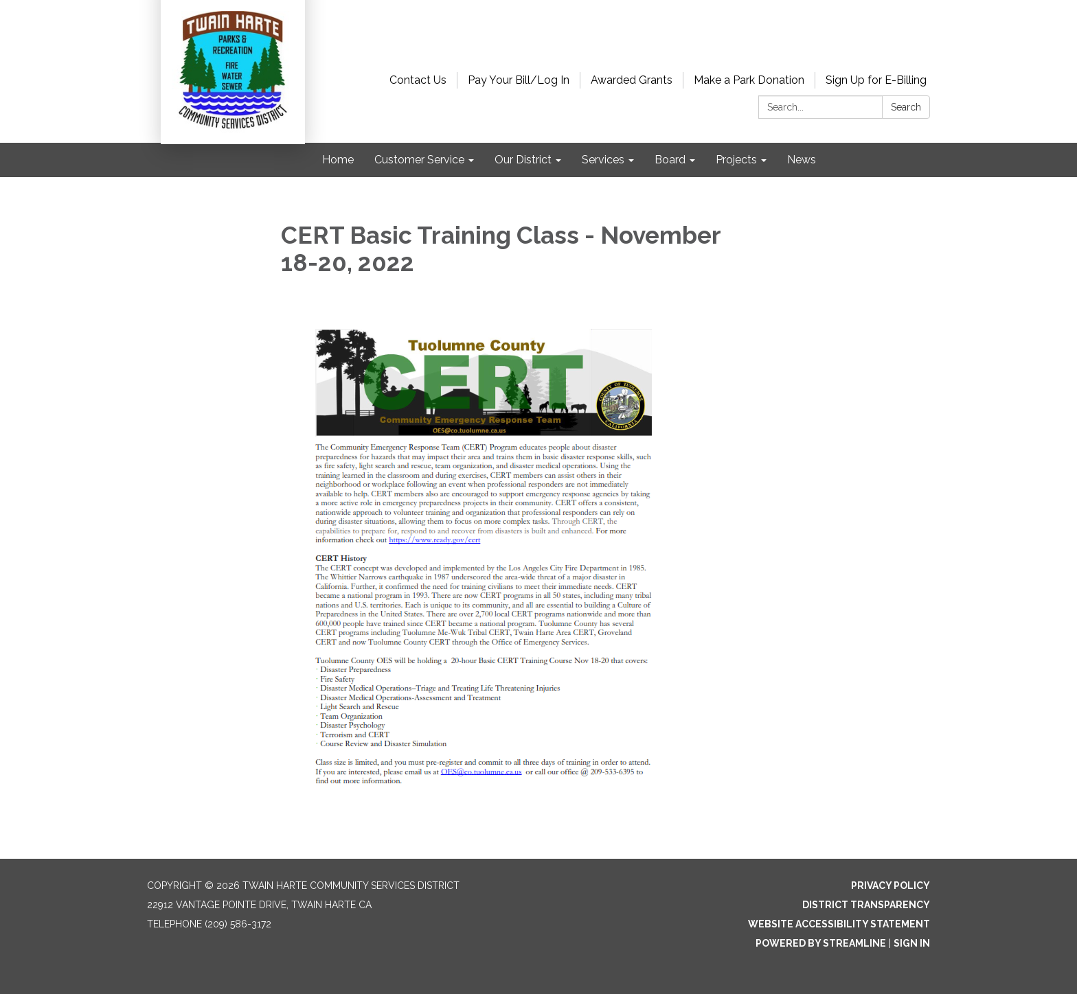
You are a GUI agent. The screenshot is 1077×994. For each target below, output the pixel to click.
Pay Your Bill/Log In (518, 79)
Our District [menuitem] (523, 159)
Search (906, 107)
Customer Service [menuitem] (419, 159)
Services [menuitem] (603, 159)
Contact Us (417, 79)
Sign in (912, 943)
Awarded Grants (631, 79)
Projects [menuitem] (736, 159)
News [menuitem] (801, 159)
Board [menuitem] (670, 159)
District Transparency (866, 904)
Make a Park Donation (749, 79)
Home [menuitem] (338, 159)
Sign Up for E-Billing (876, 79)
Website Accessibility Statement (839, 923)
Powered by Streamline (821, 943)
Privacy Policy (890, 885)
